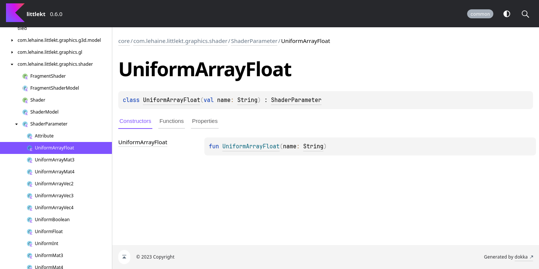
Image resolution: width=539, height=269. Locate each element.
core (124, 40)
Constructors (135, 121)
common (480, 14)
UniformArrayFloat (171, 100)
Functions (171, 121)
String (247, 100)
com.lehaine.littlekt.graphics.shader (180, 40)
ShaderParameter (254, 40)
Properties (204, 121)
